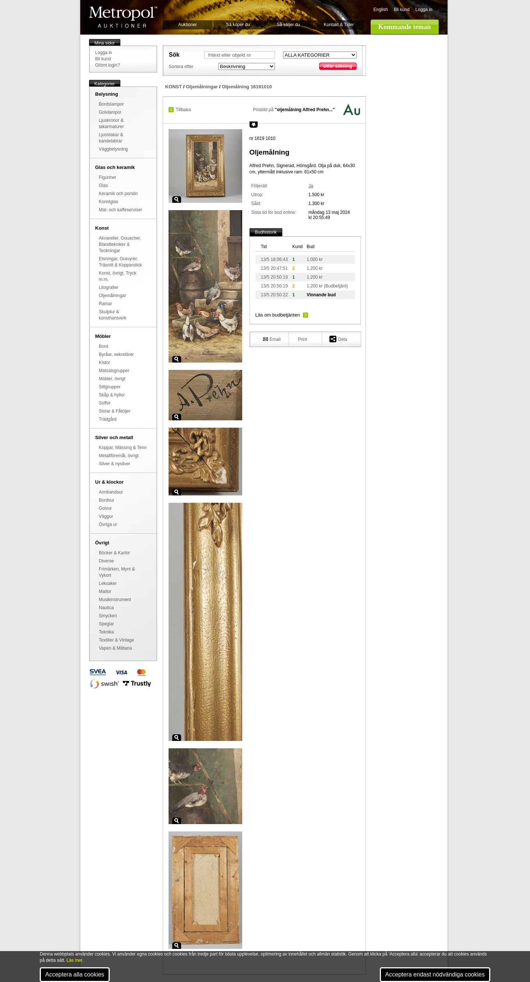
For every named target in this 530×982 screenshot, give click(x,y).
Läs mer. (75, 960)
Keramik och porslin (118, 193)
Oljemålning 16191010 (247, 86)
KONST (173, 86)
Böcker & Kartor (114, 552)
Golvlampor (110, 112)
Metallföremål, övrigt (119, 455)
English (381, 9)
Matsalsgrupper (114, 370)
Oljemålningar (112, 295)
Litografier (109, 287)
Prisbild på (294, 109)
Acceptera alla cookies (74, 974)
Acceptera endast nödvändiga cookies (435, 974)
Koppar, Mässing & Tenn (123, 447)
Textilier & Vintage (116, 640)
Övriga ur (108, 524)
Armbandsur (111, 492)
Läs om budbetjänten (277, 315)
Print (302, 339)
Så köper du (238, 24)
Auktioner (187, 24)
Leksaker (108, 583)
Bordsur (106, 500)
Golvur (105, 508)
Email (272, 339)
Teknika (106, 632)
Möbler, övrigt (112, 378)
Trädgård (108, 419)
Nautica (106, 607)
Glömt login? (107, 65)
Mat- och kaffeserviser (120, 209)
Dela (338, 339)
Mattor (105, 591)
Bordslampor (111, 104)
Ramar (105, 303)
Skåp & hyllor (112, 395)
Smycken (108, 615)
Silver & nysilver (114, 463)
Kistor (104, 362)
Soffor (105, 403)
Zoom (176, 199)
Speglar (106, 623)
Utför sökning (338, 66)
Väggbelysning (113, 149)
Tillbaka (183, 109)
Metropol (123, 17)
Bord (103, 346)
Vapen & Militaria (115, 648)
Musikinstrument (115, 599)
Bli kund (402, 9)
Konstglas (109, 201)
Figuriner (107, 177)
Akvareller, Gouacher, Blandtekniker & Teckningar (120, 244)
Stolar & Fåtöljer (115, 411)
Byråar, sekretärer (116, 354)
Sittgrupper (110, 386)
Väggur (106, 516)
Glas (103, 185)
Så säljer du (288, 24)
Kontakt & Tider (339, 24)
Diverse (106, 561)
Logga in (424, 9)
